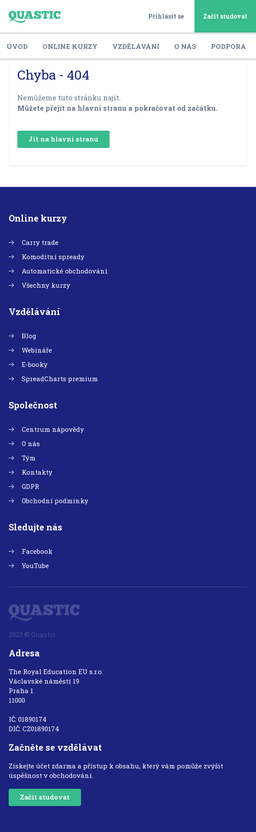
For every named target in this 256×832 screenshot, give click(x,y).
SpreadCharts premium (60, 378)
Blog (29, 335)
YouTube (35, 565)
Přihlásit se (166, 16)
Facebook (37, 551)
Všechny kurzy (46, 285)
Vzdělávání (135, 46)
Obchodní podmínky (55, 500)
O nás (185, 46)
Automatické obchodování (64, 271)
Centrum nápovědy (53, 429)
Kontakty (37, 472)
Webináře (37, 350)
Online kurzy (69, 46)
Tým (29, 457)
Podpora (228, 46)
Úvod (17, 46)
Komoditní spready (53, 256)
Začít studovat (225, 16)
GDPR (30, 486)
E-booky (35, 364)
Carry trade (40, 242)
